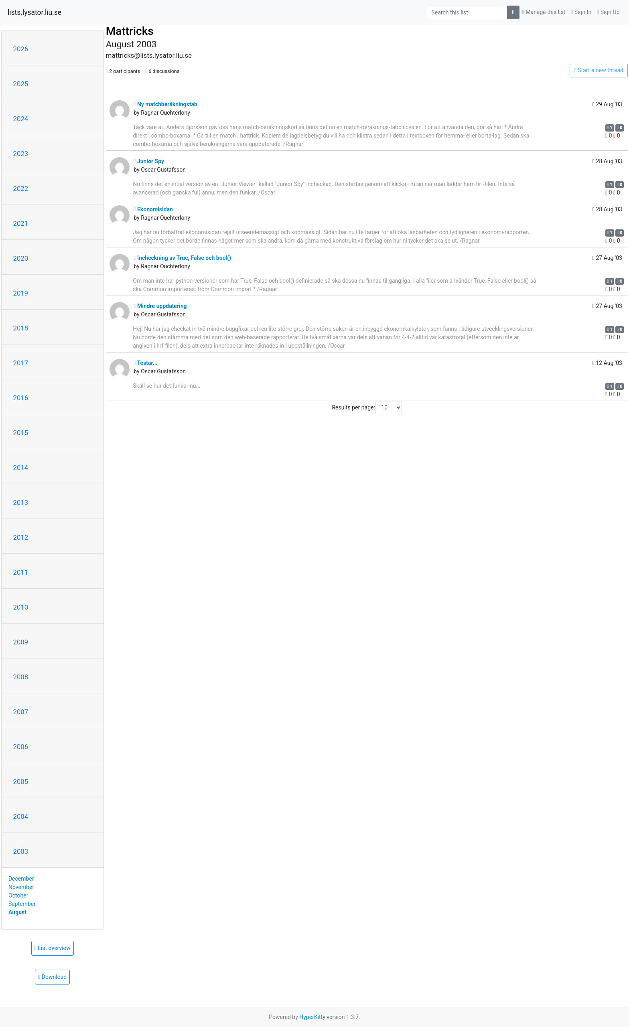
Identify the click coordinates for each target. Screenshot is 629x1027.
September (22, 904)
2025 (20, 84)
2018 (20, 328)
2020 (20, 258)
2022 (20, 188)
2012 (20, 537)
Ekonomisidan (153, 209)
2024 (20, 119)
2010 (20, 607)
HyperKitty (312, 1017)
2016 (20, 398)
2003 (20, 851)
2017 (20, 363)
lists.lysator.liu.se (34, 12)
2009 (20, 642)
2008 (20, 677)
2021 (20, 223)
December (21, 878)
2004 (20, 816)
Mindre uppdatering (160, 306)
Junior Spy (149, 161)
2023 (20, 154)
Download (52, 977)
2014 (20, 468)
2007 (20, 712)
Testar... (146, 363)
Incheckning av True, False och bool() (182, 258)
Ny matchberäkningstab (165, 104)
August (17, 912)
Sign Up (608, 12)
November (21, 887)
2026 (20, 49)
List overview (52, 948)
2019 (20, 293)
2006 (20, 747)
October (18, 895)
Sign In (581, 12)
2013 (20, 502)
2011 (20, 572)
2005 (20, 782)
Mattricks (130, 31)
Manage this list (544, 12)
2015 (20, 433)
